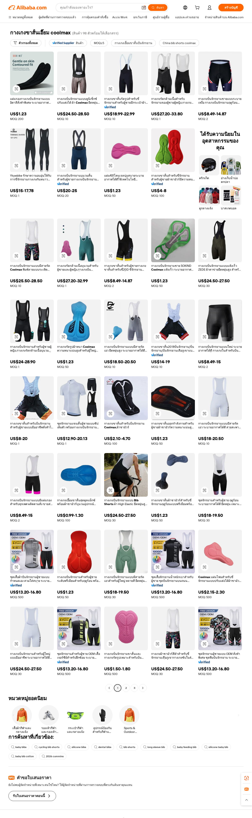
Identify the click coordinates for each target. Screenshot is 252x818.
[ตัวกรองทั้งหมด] (25, 43)
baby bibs (18, 747)
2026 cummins (53, 756)
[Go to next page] (143, 688)
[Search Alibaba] (99, 7)
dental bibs (102, 747)
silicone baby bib (216, 747)
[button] (143, 7)
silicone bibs (76, 747)
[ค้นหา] (157, 7)
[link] (246, 778)
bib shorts (127, 747)
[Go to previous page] (109, 688)
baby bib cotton (22, 756)
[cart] (198, 8)
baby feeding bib (184, 747)
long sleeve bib (154, 747)
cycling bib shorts (46, 747)
